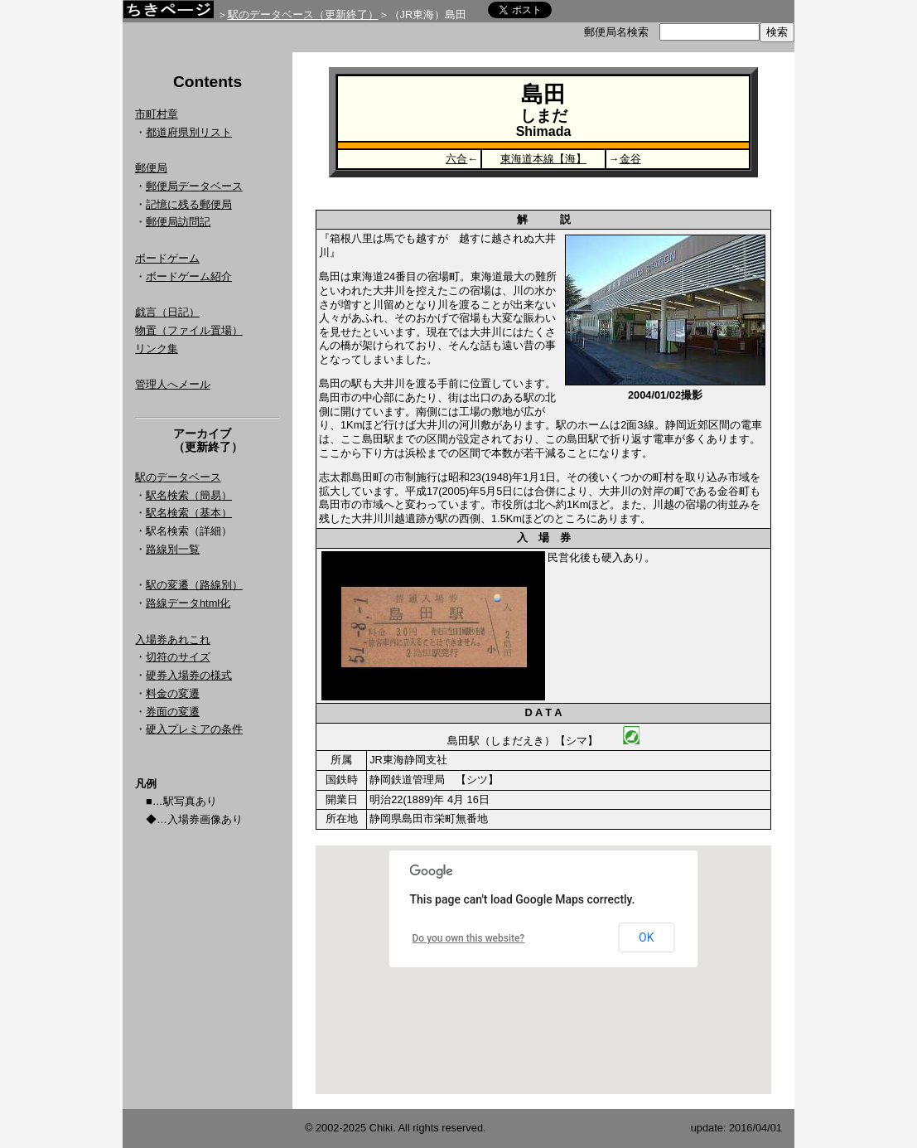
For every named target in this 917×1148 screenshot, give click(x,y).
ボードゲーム (167, 258)
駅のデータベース (178, 477)
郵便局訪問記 (178, 222)
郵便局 (151, 168)
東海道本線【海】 (543, 159)
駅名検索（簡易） (189, 495)
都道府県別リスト (189, 132)
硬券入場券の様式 (189, 675)
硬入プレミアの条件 (194, 729)
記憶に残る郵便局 (189, 204)
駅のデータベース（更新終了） (303, 14)
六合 (456, 159)
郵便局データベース (194, 186)
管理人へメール (172, 384)
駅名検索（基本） (189, 512)
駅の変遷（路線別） (194, 585)
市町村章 (156, 114)
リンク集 (156, 348)
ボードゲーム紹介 (189, 276)
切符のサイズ (178, 657)
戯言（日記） (167, 312)
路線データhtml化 (188, 603)
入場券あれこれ (172, 639)
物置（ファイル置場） (189, 330)
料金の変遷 (173, 693)
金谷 (630, 159)
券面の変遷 (173, 711)
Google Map (543, 969)
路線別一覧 (173, 549)
